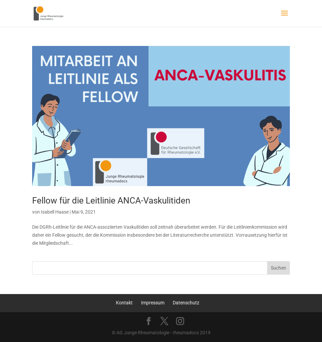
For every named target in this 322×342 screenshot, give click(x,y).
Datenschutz (186, 302)
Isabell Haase (55, 212)
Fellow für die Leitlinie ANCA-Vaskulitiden (111, 200)
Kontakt (124, 302)
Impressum (152, 302)
